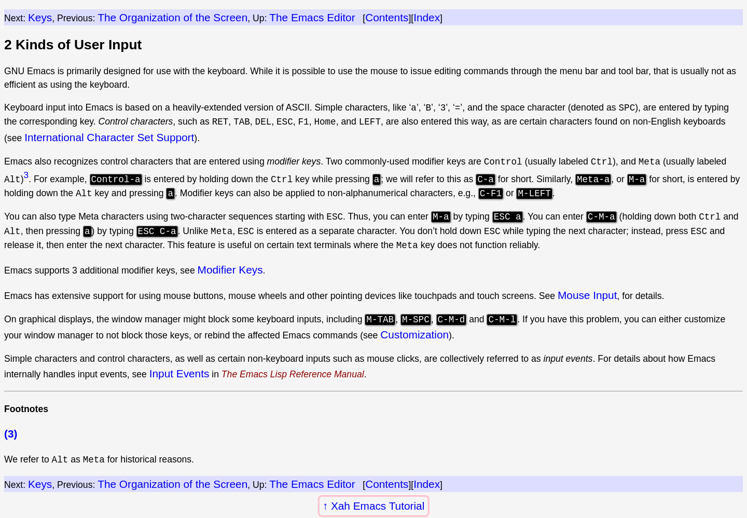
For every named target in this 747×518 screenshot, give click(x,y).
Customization (414, 334)
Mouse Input (587, 295)
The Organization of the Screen (172, 17)
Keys (40, 17)
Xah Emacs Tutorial (377, 506)
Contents (386, 17)
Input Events (179, 373)
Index (426, 17)
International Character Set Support (109, 137)
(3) (10, 433)
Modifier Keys (230, 270)
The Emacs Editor (312, 17)
